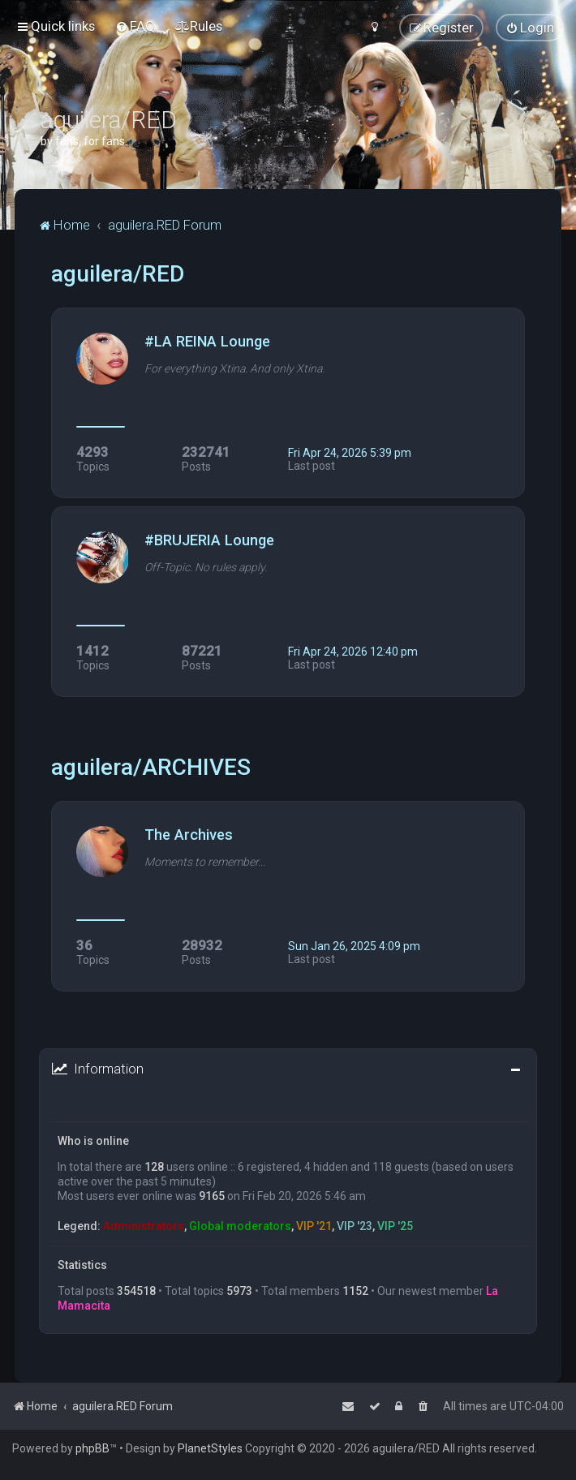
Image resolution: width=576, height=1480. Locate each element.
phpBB (92, 1448)
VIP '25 (395, 1226)
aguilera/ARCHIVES (151, 767)
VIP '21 (314, 1226)
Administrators (143, 1226)
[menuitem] (135, 26)
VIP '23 (354, 1226)
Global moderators (240, 1226)
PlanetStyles (210, 1448)
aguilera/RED (117, 273)
